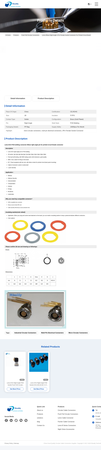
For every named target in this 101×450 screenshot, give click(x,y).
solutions (40, 418)
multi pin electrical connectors (52, 333)
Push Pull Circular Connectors (30, 35)
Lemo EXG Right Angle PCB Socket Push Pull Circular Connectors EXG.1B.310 (15, 384)
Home (8, 35)
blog (38, 421)
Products (16, 35)
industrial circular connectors (25, 333)
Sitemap (16, 443)
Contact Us (40, 425)
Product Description (46, 98)
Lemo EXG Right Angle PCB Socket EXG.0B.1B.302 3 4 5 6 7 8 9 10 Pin (39, 384)
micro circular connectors (78, 333)
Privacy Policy (9, 443)
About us (40, 410)
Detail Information (18, 98)
